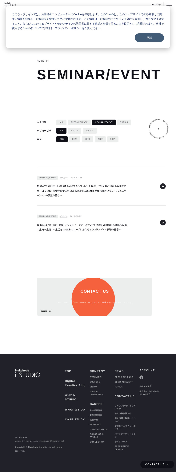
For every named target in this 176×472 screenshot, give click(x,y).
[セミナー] (90, 131)
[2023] (87, 139)
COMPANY (97, 371)
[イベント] (74, 131)
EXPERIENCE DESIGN (122, 447)
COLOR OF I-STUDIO (97, 435)
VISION (93, 387)
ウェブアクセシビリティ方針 (125, 407)
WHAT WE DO (75, 409)
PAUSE (44, 311)
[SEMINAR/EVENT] (47, 178)
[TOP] (11, 463)
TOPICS (119, 387)
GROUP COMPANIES (96, 393)
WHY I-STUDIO (71, 397)
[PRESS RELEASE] (79, 122)
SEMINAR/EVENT (124, 382)
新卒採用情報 (96, 415)
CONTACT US (157, 464)
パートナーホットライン (125, 435)
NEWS (119, 371)
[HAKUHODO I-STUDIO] (10, 4)
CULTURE (95, 382)
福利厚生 (94, 420)
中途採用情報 (96, 410)
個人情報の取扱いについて (125, 419)
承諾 (149, 37)
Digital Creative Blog (75, 383)
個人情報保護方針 (123, 413)
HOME (41, 61)
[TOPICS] (124, 122)
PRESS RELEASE (124, 377)
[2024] (74, 139)
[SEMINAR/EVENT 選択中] (104, 122)
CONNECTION (97, 442)
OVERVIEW (96, 377)
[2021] (112, 139)
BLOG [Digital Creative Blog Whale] (156, 5)
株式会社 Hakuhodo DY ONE (149, 392)
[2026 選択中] (62, 139)
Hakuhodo (145, 386)
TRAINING (95, 425)
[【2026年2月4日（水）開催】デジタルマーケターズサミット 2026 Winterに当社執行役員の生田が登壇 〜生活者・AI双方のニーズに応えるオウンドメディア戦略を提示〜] (101, 223)
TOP (68, 371)
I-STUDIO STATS (98, 429)
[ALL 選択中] (61, 131)
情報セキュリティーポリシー (125, 427)
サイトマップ (121, 442)
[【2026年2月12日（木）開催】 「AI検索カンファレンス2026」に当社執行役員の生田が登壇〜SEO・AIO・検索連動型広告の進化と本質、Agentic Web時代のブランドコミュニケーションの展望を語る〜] (101, 186)
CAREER (96, 404)
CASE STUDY (75, 419)
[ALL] (61, 122)
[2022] (100, 139)
